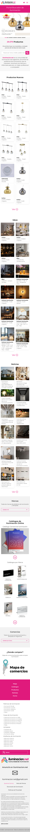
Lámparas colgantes (9, 732)
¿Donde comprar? (15, 652)
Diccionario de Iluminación (15, 786)
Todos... (6, 712)
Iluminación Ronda (9, 706)
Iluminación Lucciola (9, 707)
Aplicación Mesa (8, 741)
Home (15, 696)
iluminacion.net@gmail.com (15, 779)
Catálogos (15, 687)
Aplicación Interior (9, 740)
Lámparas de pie (8, 731)
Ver (15, 209)
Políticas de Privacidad (15, 790)
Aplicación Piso (8, 744)
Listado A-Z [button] (15, 509)
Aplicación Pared (8, 743)
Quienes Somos (9, 783)
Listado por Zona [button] (15, 640)
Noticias (15, 364)
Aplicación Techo (8, 746)
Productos (15, 42)
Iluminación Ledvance (10, 709)
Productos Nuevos (15, 77)
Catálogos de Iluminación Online (15, 522)
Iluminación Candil (9, 710)
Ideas (15, 220)
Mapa (15, 684)
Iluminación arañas (9, 734)
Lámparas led (7, 729)
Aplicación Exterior (9, 738)
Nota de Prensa (21, 783)
